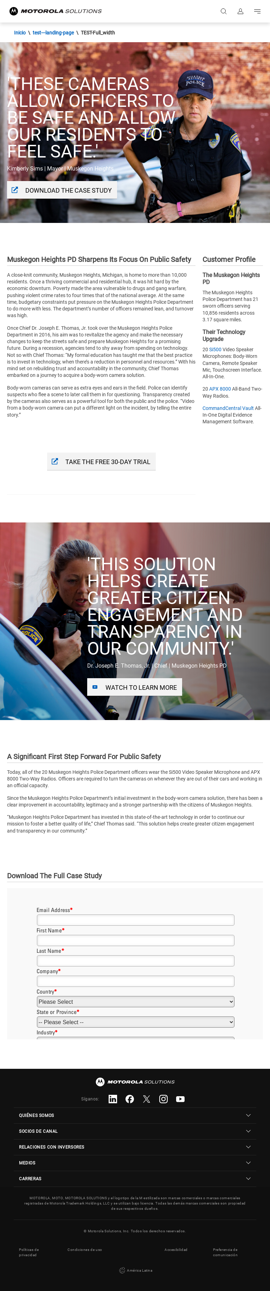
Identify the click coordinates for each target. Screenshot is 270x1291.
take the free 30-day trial (107, 461)
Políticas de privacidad (29, 1252)
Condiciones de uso (85, 1250)
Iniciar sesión (240, 11)
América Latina (135, 1270)
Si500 (215, 349)
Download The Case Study (68, 190)
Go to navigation (257, 11)
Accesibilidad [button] (176, 1250)
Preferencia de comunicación (225, 1252)
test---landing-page (53, 33)
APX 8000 (220, 389)
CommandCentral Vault (228, 408)
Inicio (20, 33)
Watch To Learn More (141, 687)
